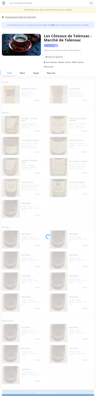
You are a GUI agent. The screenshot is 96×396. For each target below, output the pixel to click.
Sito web (48, 67)
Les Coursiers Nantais (20, 3)
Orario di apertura (54, 57)
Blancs (22, 73)
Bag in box (51, 73)
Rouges (36, 73)
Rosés (9, 73)
